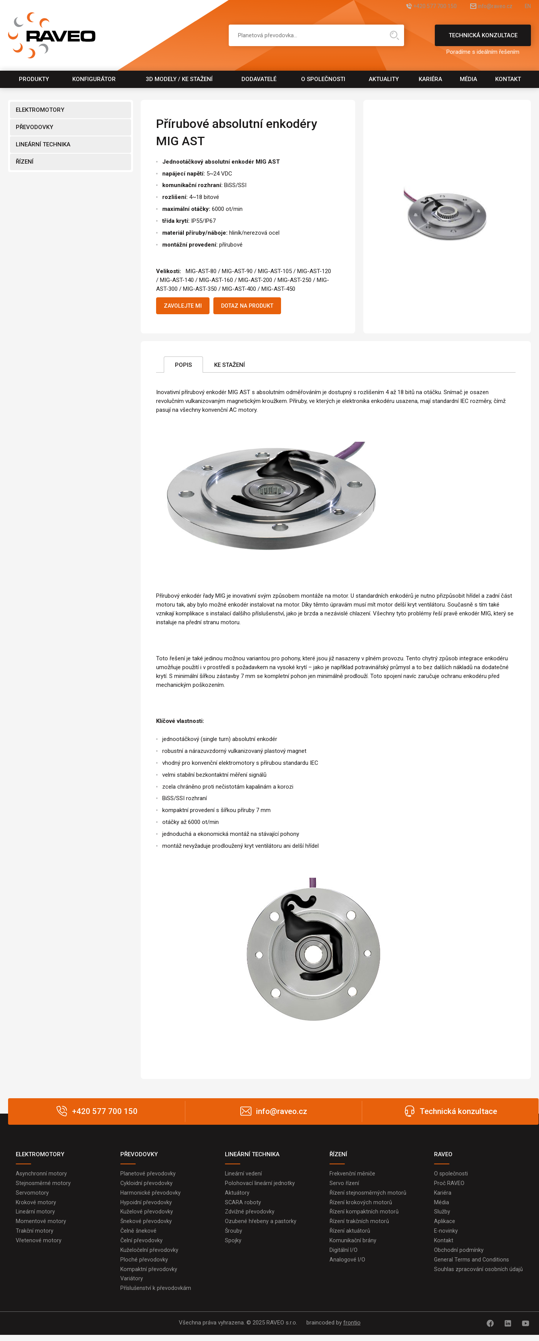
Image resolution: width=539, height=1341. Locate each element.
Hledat (394, 35)
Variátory (131, 1285)
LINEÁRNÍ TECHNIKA (43, 144)
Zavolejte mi (186, 306)
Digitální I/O (343, 1255)
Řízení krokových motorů (360, 1205)
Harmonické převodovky (150, 1195)
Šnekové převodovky (146, 1225)
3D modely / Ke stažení (179, 79)
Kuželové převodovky (146, 1215)
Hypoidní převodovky (146, 1205)
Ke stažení (229, 366)
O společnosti (323, 79)
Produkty (34, 79)
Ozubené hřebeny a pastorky (261, 1225)
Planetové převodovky (148, 1175)
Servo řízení (344, 1185)
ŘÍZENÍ (24, 161)
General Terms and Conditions (472, 1265)
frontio (352, 1329)
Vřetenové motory (39, 1245)
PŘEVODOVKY (34, 127)
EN (527, 7)
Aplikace (444, 1225)
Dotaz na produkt (258, 306)
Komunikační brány (353, 1245)
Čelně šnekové (138, 1235)
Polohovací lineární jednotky (260, 1185)
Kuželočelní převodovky (149, 1255)
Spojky (233, 1245)
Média (468, 79)
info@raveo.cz (486, 7)
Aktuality (384, 79)
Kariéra (430, 79)
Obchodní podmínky (459, 1255)
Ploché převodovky (144, 1265)
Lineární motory (35, 1215)
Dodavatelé (258, 79)
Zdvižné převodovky (250, 1215)
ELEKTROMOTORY (40, 109)
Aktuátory (237, 1195)
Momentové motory (41, 1225)
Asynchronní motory (41, 1175)
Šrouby (234, 1235)
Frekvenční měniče (352, 1175)
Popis (183, 366)
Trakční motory (35, 1235)
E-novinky (446, 1235)
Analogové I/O (347, 1265)
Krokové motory (36, 1205)
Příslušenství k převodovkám (156, 1295)
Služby (442, 1215)
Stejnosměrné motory (43, 1185)
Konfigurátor (94, 79)
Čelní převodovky (141, 1245)
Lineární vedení (243, 1175)
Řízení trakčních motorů (359, 1225)
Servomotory (32, 1195)
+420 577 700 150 (416, 7)
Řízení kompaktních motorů (364, 1215)
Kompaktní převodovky (149, 1275)
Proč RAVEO (449, 1185)
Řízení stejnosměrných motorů (368, 1195)
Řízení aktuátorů (349, 1235)
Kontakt (508, 79)
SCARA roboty (243, 1205)
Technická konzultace (483, 39)
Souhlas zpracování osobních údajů (479, 1275)
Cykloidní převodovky (146, 1185)
